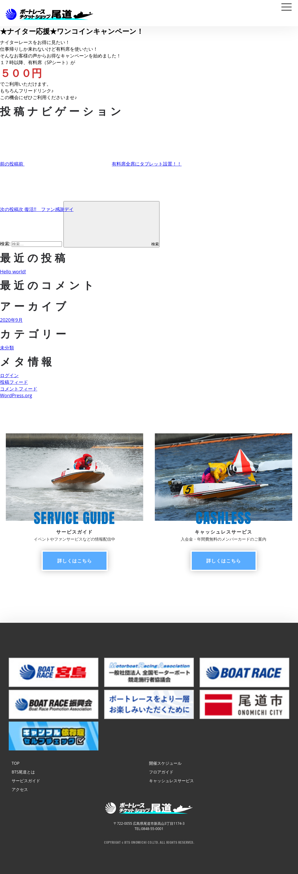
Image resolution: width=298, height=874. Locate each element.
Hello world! (13, 271)
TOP (15, 763)
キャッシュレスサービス (171, 780)
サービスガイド (26, 780)
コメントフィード (18, 389)
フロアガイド (161, 772)
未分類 (7, 347)
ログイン (9, 375)
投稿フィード (14, 382)
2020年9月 (11, 320)
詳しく (74, 561)
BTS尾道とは (23, 772)
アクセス (20, 789)
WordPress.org (16, 395)
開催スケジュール (165, 763)
